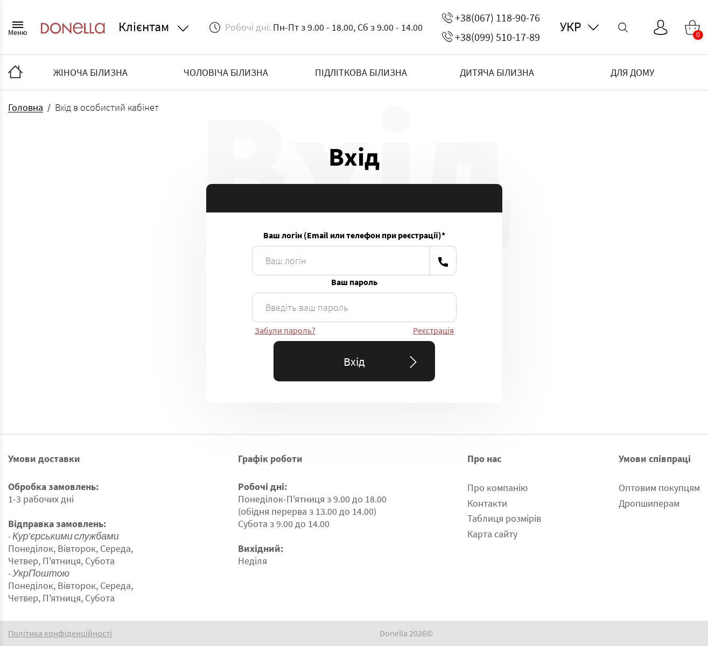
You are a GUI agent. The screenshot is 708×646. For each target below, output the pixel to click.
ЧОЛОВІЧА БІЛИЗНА (226, 72)
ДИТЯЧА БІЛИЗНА (497, 72)
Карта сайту (492, 534)
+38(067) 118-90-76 (491, 17)
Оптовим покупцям (659, 487)
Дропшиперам (649, 503)
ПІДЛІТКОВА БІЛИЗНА (361, 72)
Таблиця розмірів (504, 518)
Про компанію (497, 487)
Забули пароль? (285, 330)
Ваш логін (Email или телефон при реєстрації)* (354, 235)
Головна (25, 107)
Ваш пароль (354, 281)
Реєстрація (433, 330)
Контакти (487, 503)
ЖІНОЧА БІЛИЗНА (90, 72)
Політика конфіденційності (60, 633)
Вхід (382, 361)
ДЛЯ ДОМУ (632, 72)
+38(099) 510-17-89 (491, 37)
